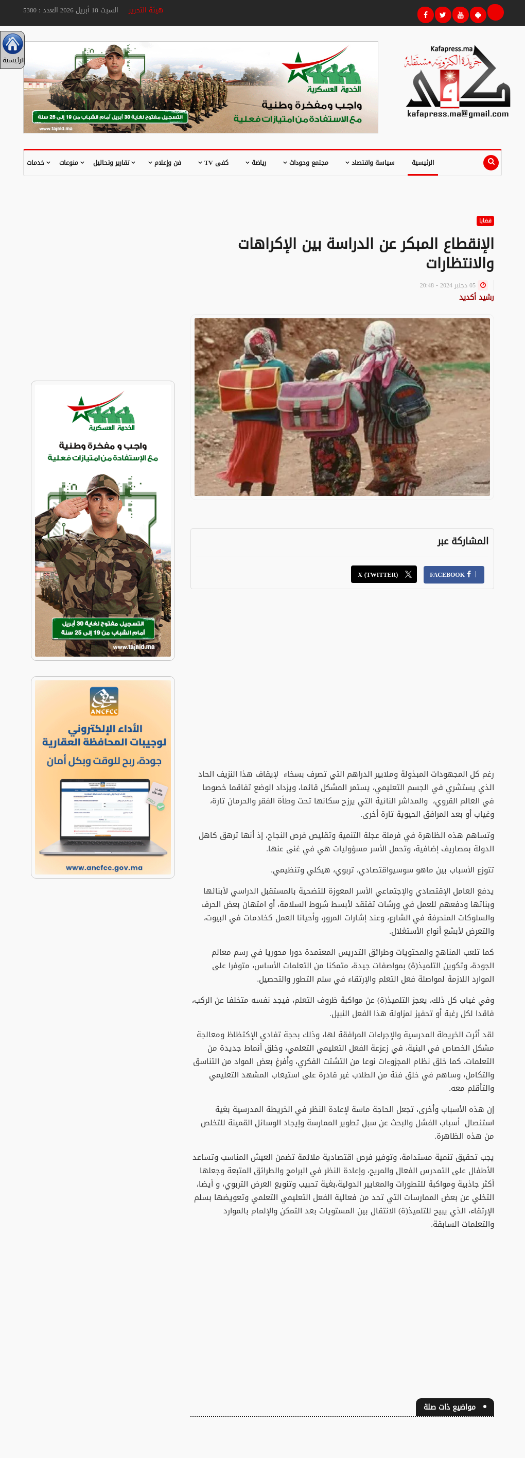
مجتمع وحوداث (305, 162)
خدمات (38, 162)
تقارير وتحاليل (114, 162)
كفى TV (213, 162)
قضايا (485, 221)
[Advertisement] (342, 674)
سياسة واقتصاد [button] (370, 162)
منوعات (71, 162)
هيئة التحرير (146, 10)
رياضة (256, 162)
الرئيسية (423, 162)
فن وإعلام (164, 162)
